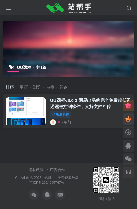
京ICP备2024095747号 (46, 182)
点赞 (50, 87)
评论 (64, 87)
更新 (24, 87)
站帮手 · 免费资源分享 (61, 177)
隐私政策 (36, 169)
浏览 (37, 87)
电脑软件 (60, 114)
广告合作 (57, 169)
